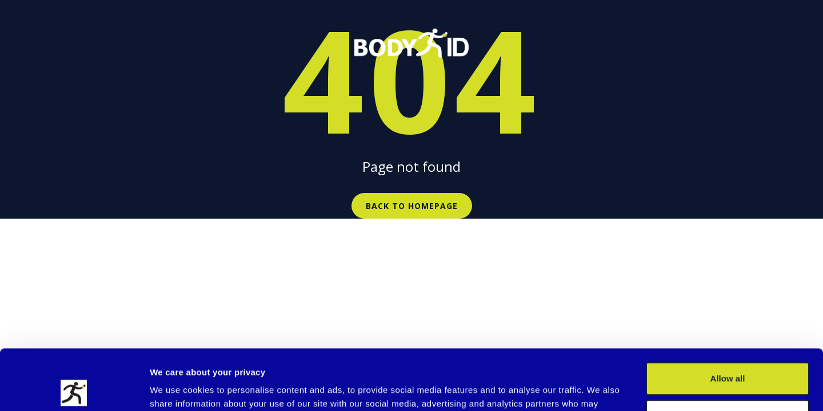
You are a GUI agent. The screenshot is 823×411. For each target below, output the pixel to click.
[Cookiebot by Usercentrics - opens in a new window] (74, 388)
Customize (728, 355)
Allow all (727, 318)
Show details (176, 388)
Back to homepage (412, 205)
